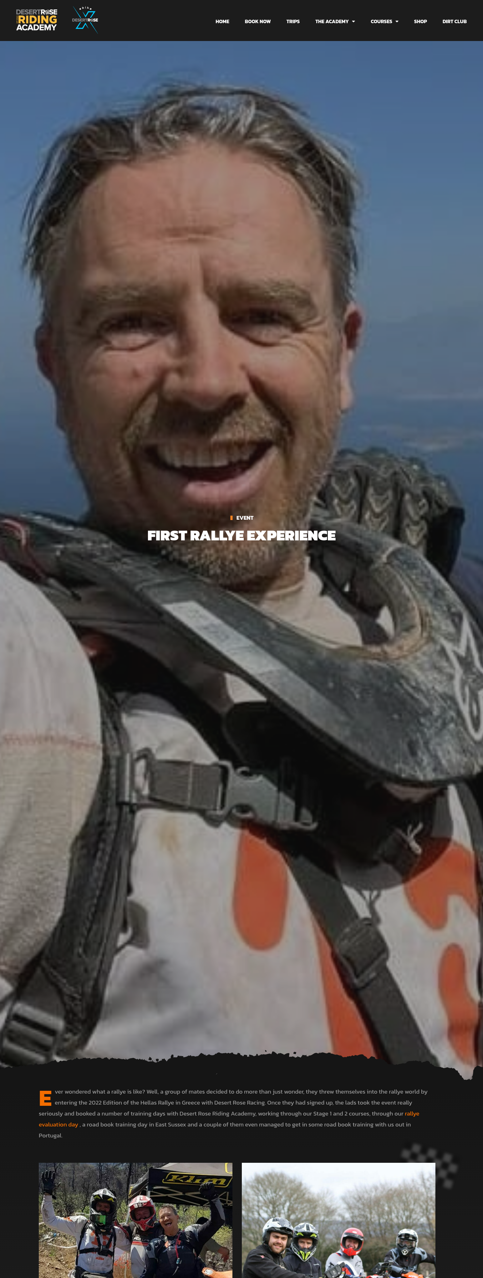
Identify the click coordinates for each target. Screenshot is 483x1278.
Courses (385, 21)
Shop (420, 21)
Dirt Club (455, 21)
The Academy (335, 21)
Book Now (258, 21)
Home (222, 21)
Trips (293, 21)
